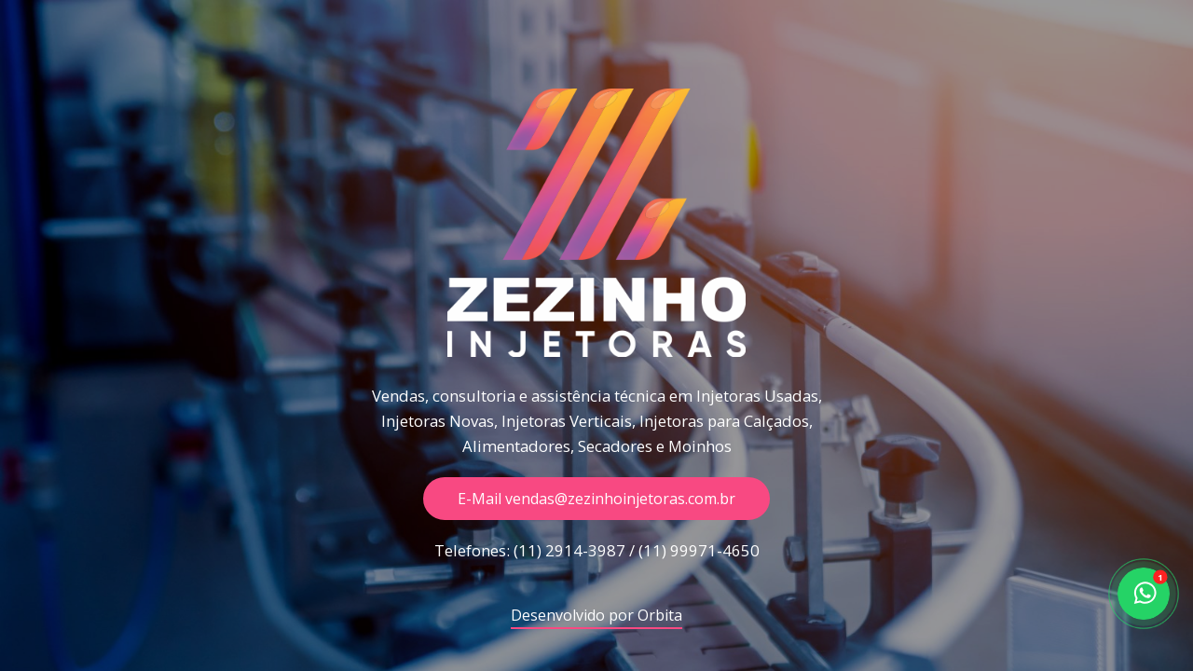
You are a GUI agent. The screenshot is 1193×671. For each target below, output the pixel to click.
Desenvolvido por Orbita (596, 616)
